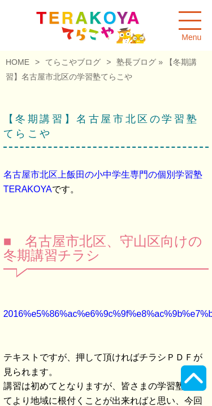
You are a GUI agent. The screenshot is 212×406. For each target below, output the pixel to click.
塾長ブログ (136, 62)
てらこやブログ (73, 62)
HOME (17, 62)
